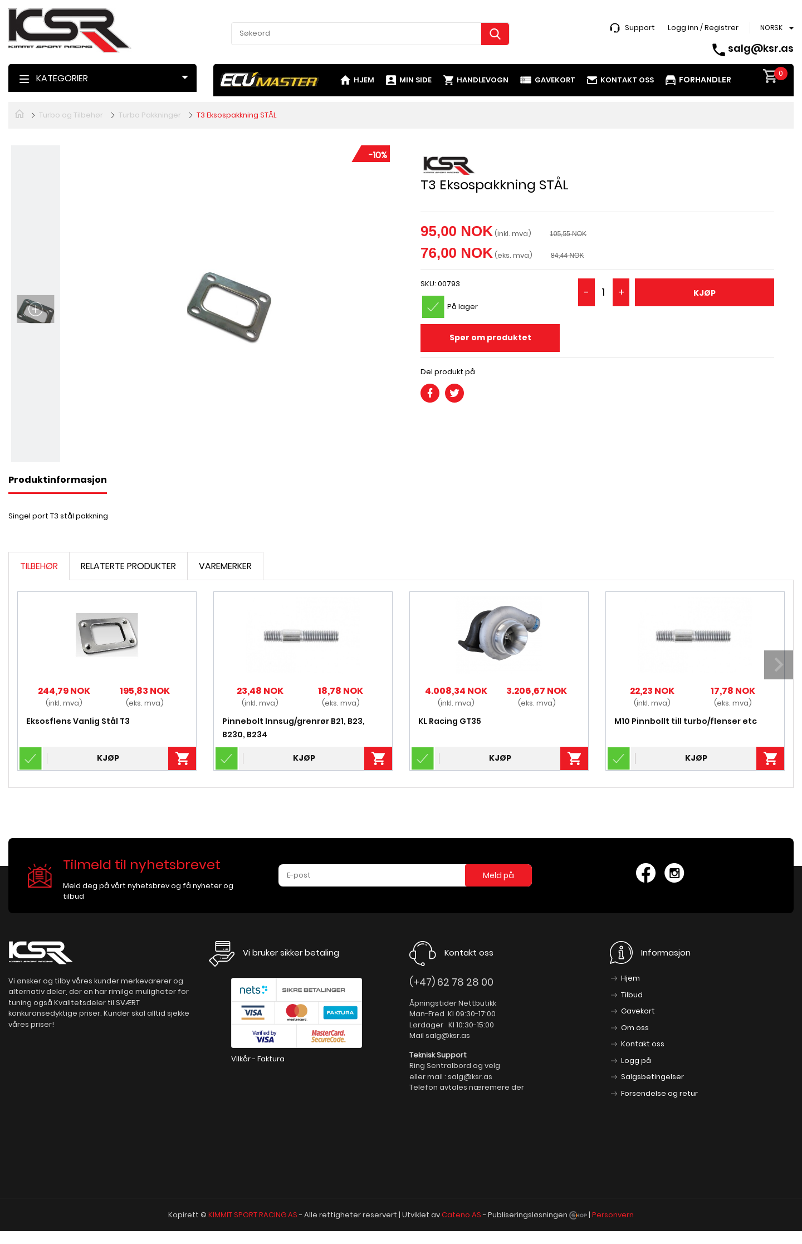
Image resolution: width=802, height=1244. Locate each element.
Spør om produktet (490, 337)
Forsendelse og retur (659, 1093)
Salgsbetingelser (652, 1076)
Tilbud (632, 995)
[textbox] (370, 33)
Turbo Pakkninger (150, 115)
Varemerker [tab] (225, 566)
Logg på (636, 1060)
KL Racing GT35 (449, 721)
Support (640, 27)
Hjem (364, 80)
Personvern (613, 1214)
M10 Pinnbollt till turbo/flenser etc (685, 721)
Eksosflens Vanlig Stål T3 (78, 721)
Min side (415, 80)
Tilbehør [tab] (39, 566)
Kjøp (704, 292)
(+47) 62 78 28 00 (451, 982)
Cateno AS (461, 1214)
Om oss (635, 1027)
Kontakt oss (627, 80)
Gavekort (555, 80)
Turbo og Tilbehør (71, 115)
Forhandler (705, 79)
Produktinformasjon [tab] (57, 479)
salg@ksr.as (761, 48)
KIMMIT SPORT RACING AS (252, 1214)
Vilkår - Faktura (258, 1059)
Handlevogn (482, 80)
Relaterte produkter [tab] (128, 566)
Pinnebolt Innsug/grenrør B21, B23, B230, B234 (293, 728)
